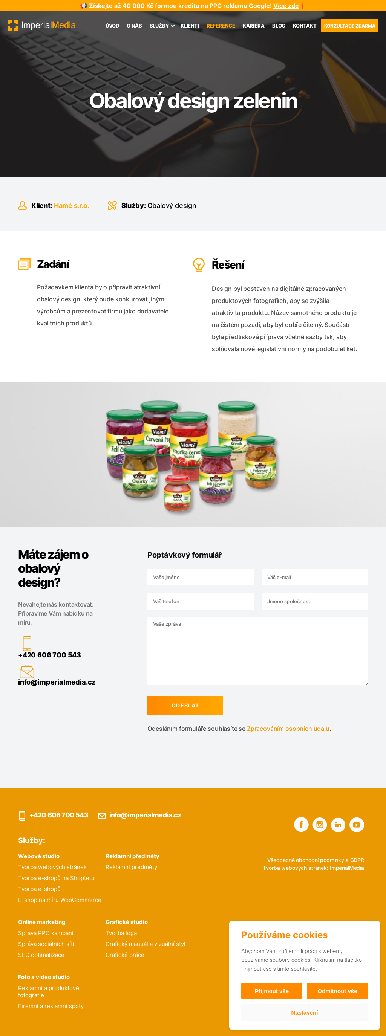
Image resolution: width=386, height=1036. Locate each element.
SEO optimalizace (41, 954)
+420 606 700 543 (47, 655)
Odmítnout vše (337, 991)
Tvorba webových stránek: (295, 868)
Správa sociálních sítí (46, 943)
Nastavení (304, 1012)
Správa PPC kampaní (46, 933)
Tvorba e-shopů (39, 888)
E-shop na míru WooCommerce (59, 899)
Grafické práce (125, 954)
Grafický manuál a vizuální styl (145, 943)
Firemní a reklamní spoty (51, 1006)
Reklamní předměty (131, 867)
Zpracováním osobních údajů (286, 728)
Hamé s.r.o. (71, 205)
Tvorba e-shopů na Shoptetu (56, 878)
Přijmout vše (272, 991)
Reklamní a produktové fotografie (48, 991)
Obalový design (171, 205)
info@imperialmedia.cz (54, 682)
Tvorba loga (121, 933)
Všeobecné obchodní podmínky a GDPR (315, 860)
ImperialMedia (347, 868)
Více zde (286, 5)
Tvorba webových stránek (52, 867)
